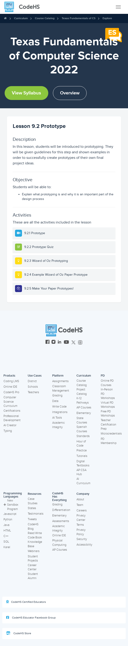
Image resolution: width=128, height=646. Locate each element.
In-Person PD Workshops (108, 394)
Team (79, 505)
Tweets (32, 519)
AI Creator (9, 425)
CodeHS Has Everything (59, 497)
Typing (7, 431)
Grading (57, 395)
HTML (7, 530)
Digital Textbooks (82, 463)
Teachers (33, 392)
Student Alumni (33, 576)
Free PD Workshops (108, 414)
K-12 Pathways (82, 400)
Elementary (83, 413)
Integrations (59, 412)
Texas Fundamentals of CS (78, 18)
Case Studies (32, 501)
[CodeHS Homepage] (24, 7)
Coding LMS (11, 381)
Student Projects (33, 559)
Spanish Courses (81, 429)
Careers (81, 510)
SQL (6, 541)
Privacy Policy (80, 532)
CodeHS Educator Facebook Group (31, 617)
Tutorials (81, 456)
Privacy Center (80, 518)
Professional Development (12, 418)
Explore (107, 18)
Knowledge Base (35, 544)
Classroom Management (60, 388)
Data (55, 401)
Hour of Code (81, 444)
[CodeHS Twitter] (73, 342)
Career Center (32, 567)
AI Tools (57, 418)
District (32, 381)
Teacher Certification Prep (108, 424)
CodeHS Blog (33, 526)
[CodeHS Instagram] (53, 342)
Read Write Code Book (35, 535)
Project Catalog (81, 392)
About (80, 499)
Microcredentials (111, 433)
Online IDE (10, 387)
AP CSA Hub (81, 472)
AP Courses (83, 407)
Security (81, 539)
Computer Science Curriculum (10, 401)
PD (103, 375)
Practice (81, 450)
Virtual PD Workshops (108, 405)
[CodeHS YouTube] (66, 342)
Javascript (9, 514)
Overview (69, 93)
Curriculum (21, 18)
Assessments (60, 521)
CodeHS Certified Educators (26, 602)
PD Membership (108, 441)
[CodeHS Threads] (80, 342)
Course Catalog (45, 18)
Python (7, 519)
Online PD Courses (107, 383)
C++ (5, 536)
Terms (80, 525)
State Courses (81, 420)
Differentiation (61, 510)
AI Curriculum (83, 481)
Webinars (34, 551)
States (32, 508)
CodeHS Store (18, 633)
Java (6, 525)
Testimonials (35, 514)
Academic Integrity (58, 425)
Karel (6, 547)
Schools (33, 387)
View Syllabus (26, 93)
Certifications (11, 411)
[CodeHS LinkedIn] (59, 342)
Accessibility (84, 544)
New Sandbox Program (10, 505)
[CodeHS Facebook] (47, 342)
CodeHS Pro (11, 392)
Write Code (59, 406)
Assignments (60, 381)
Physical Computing (59, 543)
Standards (83, 436)
